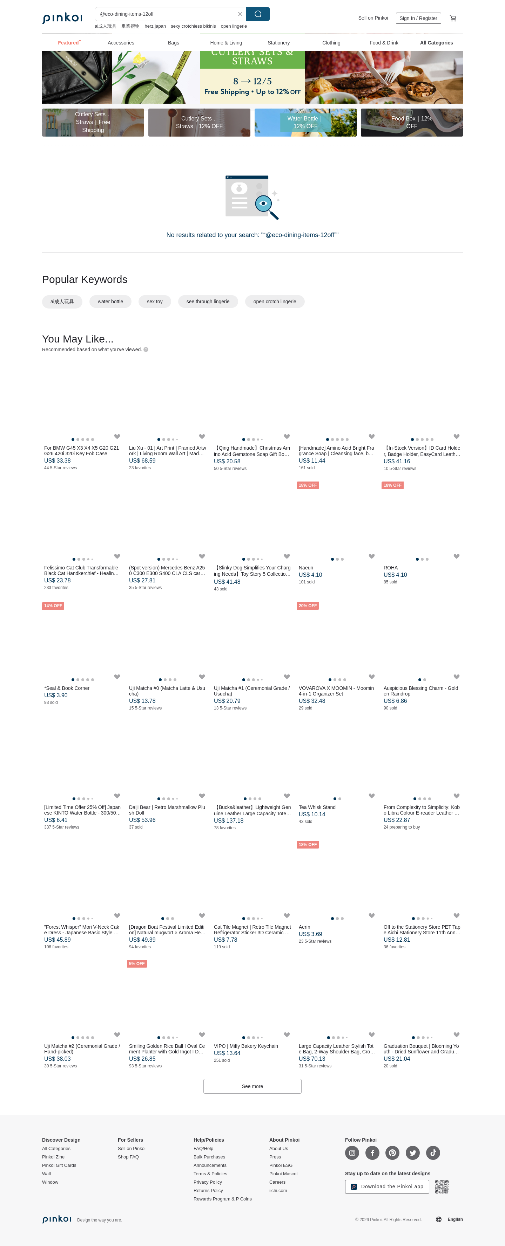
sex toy (154, 301)
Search (258, 14)
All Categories (56, 1148)
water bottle (110, 301)
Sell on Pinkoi (373, 18)
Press (275, 1157)
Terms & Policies (210, 1173)
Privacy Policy (208, 1182)
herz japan (155, 26)
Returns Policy (208, 1190)
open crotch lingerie (275, 301)
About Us (278, 1148)
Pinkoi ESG (280, 1165)
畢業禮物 (130, 26)
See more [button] (252, 1086)
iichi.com (278, 1190)
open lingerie (234, 26)
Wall (46, 1173)
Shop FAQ (128, 1157)
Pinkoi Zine (53, 1157)
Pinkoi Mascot (283, 1173)
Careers (277, 1182)
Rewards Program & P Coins (223, 1199)
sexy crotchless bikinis (193, 26)
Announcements (210, 1165)
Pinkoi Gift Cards (59, 1165)
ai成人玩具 (105, 26)
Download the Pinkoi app (387, 1187)
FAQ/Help (203, 1148)
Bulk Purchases (209, 1157)
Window (50, 1182)
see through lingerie (208, 301)
